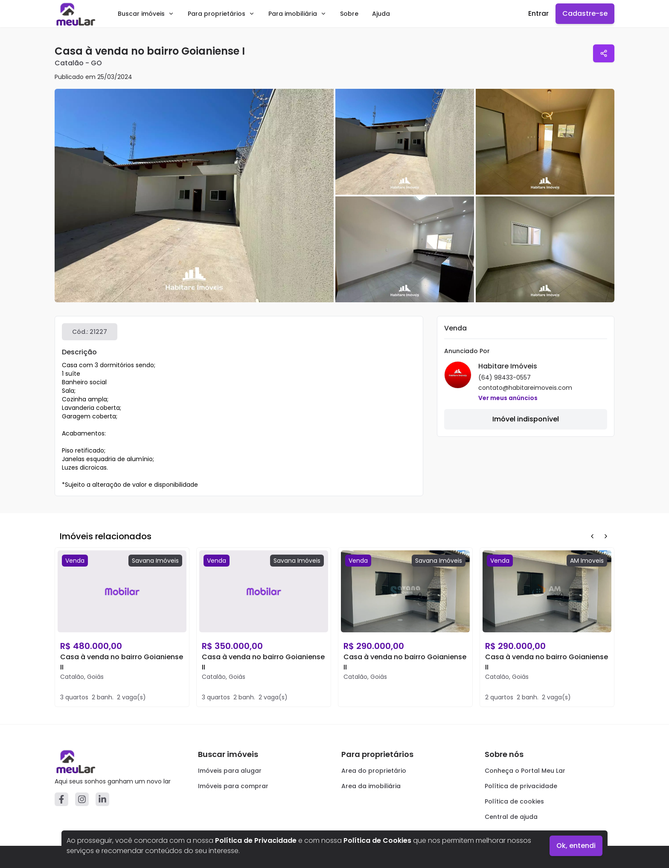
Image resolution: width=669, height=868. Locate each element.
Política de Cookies (377, 840)
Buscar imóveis (146, 13)
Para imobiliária (297, 13)
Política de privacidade (521, 786)
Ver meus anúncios (508, 398)
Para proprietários (221, 13)
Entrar (538, 13)
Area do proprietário (373, 770)
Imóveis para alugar (230, 770)
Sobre (349, 13)
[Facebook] (61, 799)
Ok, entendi (576, 845)
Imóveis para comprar (233, 786)
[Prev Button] (592, 536)
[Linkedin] (102, 799)
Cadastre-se (585, 13)
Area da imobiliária (371, 786)
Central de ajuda (511, 816)
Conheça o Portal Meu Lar (525, 770)
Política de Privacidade (256, 840)
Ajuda (381, 13)
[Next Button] (605, 536)
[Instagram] (82, 799)
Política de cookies (514, 801)
